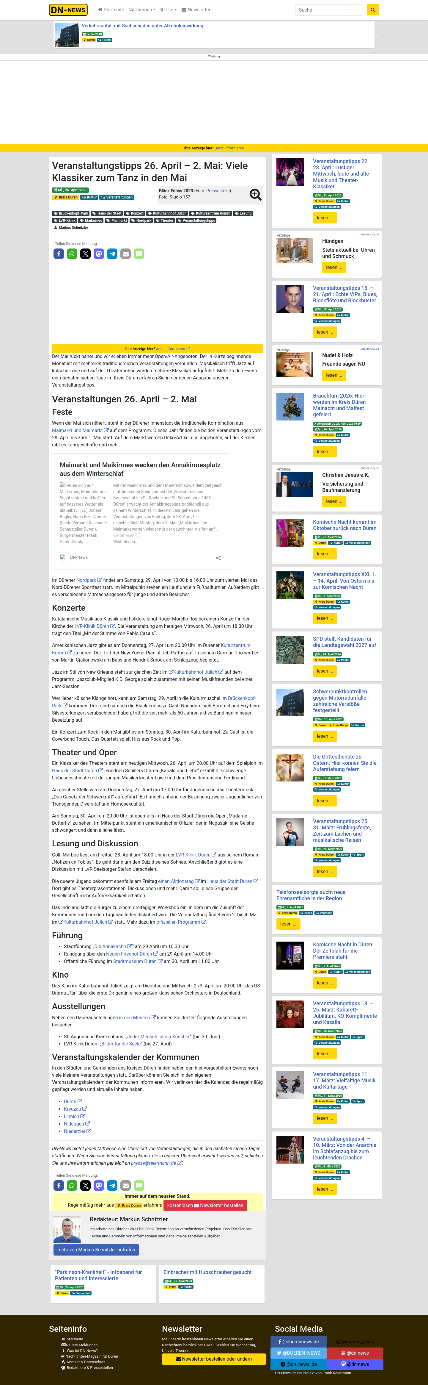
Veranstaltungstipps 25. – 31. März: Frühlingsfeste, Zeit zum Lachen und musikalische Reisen (343, 830)
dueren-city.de (370, 234)
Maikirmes (91, 220)
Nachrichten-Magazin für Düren (89, 1356)
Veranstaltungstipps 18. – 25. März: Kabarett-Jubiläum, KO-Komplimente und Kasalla (345, 1013)
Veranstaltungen (117, 197)
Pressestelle (217, 190)
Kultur (89, 197)
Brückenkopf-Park (71, 213)
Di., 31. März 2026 (327, 778)
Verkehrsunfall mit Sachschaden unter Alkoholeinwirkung (142, 26)
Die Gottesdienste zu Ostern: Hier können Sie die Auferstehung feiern (345, 763)
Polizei (104, 39)
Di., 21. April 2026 (327, 537)
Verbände (323, 913)
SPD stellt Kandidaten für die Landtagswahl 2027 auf (344, 642)
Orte (167, 9)
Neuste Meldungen (79, 1345)
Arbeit (306, 913)
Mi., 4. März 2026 (327, 1166)
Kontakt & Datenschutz (83, 1362)
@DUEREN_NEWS (298, 1353)
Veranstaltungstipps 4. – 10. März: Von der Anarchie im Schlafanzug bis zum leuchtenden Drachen (344, 1148)
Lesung (242, 213)
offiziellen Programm (178, 922)
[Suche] (329, 9)
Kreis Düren (66, 197)
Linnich (71, 1116)
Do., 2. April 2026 (327, 966)
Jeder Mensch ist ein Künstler (158, 1036)
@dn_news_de (299, 1364)
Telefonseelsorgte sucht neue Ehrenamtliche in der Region (311, 895)
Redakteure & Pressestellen (87, 1367)
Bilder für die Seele (121, 1044)
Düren (89, 39)
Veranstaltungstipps (196, 220)
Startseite (111, 9)
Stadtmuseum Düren (135, 961)
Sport (357, 854)
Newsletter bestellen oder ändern (214, 1359)
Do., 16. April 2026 (328, 429)
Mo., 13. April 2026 (328, 719)
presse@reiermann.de (153, 1163)
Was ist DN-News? (79, 1350)
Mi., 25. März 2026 (328, 849)
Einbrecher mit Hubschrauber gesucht (207, 1272)
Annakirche (114, 946)
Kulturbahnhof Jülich (166, 213)
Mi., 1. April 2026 (327, 596)
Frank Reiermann (337, 1373)
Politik (343, 660)
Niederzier (74, 1131)
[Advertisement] (214, 102)
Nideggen (74, 1124)
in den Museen (134, 1017)
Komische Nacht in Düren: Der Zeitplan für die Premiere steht (343, 951)
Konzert (134, 213)
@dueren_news (355, 1342)
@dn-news (355, 1353)
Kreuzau (72, 1109)
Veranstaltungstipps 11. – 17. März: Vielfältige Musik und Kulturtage (344, 1080)
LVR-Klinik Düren (92, 626)
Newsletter (196, 9)
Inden (170, 1286)
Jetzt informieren (229, 148)
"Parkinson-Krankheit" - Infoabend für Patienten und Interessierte (98, 1275)
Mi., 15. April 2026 (328, 309)
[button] (50, 36)
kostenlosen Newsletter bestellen (205, 1205)
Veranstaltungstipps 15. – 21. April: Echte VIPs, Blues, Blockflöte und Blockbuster (345, 294)
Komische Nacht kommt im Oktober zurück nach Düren (345, 525)
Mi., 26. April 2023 (71, 190)
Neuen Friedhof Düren (129, 954)
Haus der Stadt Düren (74, 770)
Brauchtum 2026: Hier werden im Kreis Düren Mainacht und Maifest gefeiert (339, 405)
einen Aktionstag (175, 881)
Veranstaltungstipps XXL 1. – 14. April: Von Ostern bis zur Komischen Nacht (344, 580)
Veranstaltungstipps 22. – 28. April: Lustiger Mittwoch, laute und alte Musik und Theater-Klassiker (343, 173)
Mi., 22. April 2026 (328, 195)
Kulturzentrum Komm (210, 213)
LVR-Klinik (64, 220)
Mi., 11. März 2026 (328, 1095)
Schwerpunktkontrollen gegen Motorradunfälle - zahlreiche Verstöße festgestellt (341, 701)
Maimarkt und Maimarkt (77, 430)
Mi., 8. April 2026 (290, 907)
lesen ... (325, 218)
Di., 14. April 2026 (327, 654)
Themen (140, 9)
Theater (164, 220)
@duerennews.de (298, 1342)
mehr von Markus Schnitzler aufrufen (96, 1250)
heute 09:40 (92, 34)
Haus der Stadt (106, 213)
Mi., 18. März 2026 (328, 1031)
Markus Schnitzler (71, 228)
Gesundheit (80, 1293)
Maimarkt (116, 220)
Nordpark (141, 220)
